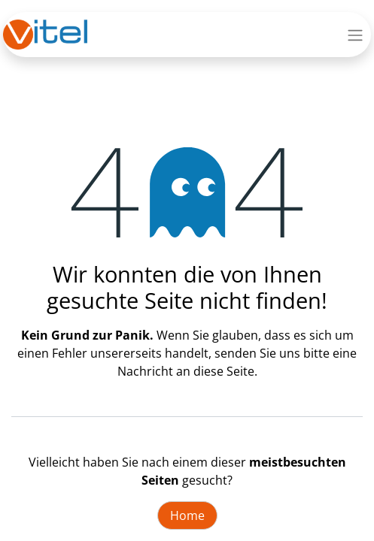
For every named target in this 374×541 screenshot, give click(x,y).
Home (187, 515)
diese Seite (223, 371)
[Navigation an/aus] (355, 34)
